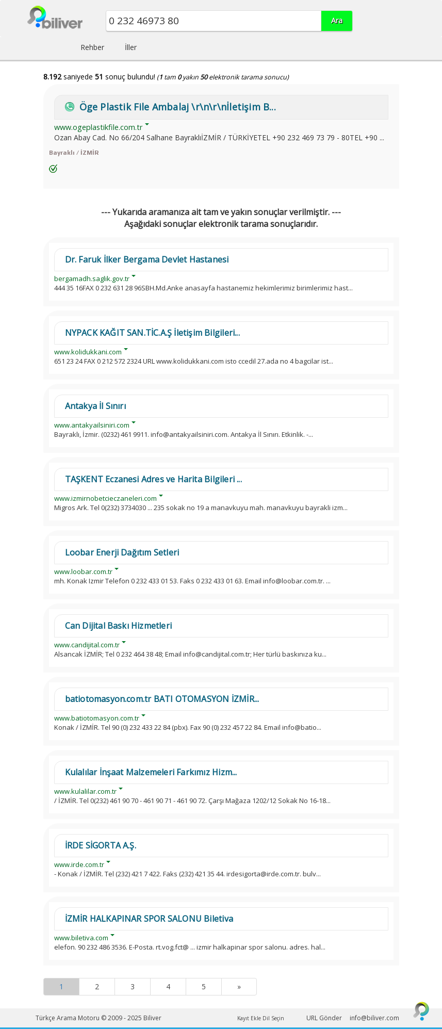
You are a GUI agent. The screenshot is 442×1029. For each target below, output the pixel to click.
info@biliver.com (374, 1018)
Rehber (92, 47)
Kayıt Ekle (249, 1018)
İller (131, 47)
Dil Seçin (273, 1018)
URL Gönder (324, 1018)
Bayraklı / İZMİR (74, 152)
